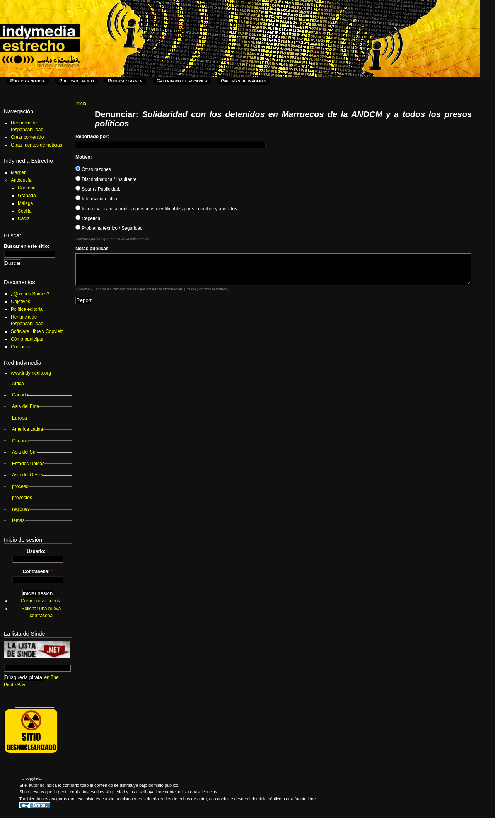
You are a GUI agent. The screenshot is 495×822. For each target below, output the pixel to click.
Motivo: (83, 157)
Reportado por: (92, 136)
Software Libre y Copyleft (37, 331)
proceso (20, 486)
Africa (18, 383)
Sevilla (24, 211)
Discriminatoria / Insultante (106, 179)
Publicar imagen (125, 81)
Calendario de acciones (182, 81)
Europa (19, 418)
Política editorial (27, 309)
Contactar (21, 347)
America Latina (27, 429)
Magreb (19, 172)
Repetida (87, 218)
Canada (20, 394)
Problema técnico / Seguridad (109, 228)
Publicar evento (76, 81)
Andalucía (21, 180)
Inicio (80, 103)
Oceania (20, 440)
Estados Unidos (28, 463)
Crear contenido (27, 137)
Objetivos (20, 301)
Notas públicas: (92, 248)
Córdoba (27, 188)
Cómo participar (27, 339)
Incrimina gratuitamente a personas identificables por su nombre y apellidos (156, 208)
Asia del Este (25, 406)
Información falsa (96, 198)
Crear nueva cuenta (41, 601)
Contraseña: (37, 571)
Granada (27, 195)
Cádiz (24, 218)
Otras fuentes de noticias (36, 145)
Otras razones (93, 169)
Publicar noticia (27, 81)
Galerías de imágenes (243, 81)
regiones (21, 509)
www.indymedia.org (31, 373)
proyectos (22, 497)
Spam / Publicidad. (97, 189)
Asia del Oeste (27, 475)
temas (18, 520)
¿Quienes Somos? (30, 294)
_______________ (34, 705)
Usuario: (38, 551)
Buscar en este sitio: (26, 246)
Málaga (25, 203)
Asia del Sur (24, 452)
